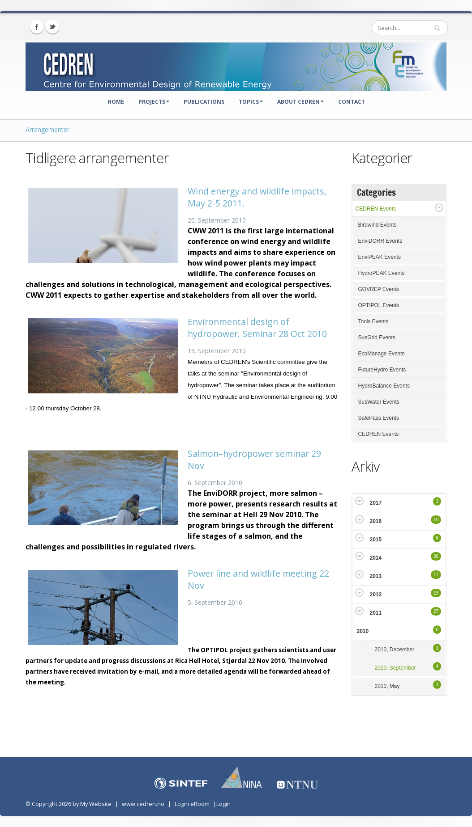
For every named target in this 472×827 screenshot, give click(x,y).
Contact (351, 101)
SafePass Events (378, 418)
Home (115, 101)
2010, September (395, 668)
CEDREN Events (376, 209)
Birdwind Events (377, 225)
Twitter (52, 27)
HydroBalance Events (384, 386)
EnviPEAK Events (379, 257)
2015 (376, 539)
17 (435, 574)
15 (435, 519)
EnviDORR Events (380, 241)
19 (435, 593)
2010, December (395, 649)
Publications (204, 101)
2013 (376, 576)
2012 (376, 594)
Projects (153, 101)
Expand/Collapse (439, 207)
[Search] (410, 27)
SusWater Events (378, 402)
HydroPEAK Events (381, 273)
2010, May (387, 686)
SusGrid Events (376, 337)
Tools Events (373, 321)
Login (223, 804)
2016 (376, 521)
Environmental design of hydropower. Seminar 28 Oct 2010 (257, 328)
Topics (251, 101)
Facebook (36, 27)
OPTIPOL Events (378, 305)
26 (435, 556)
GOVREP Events (378, 289)
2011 (376, 613)
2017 (376, 503)
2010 (363, 631)
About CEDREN (300, 101)
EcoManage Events (381, 353)
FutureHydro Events (382, 370)
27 (435, 611)
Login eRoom (192, 804)
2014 (376, 558)
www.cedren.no (143, 804)
